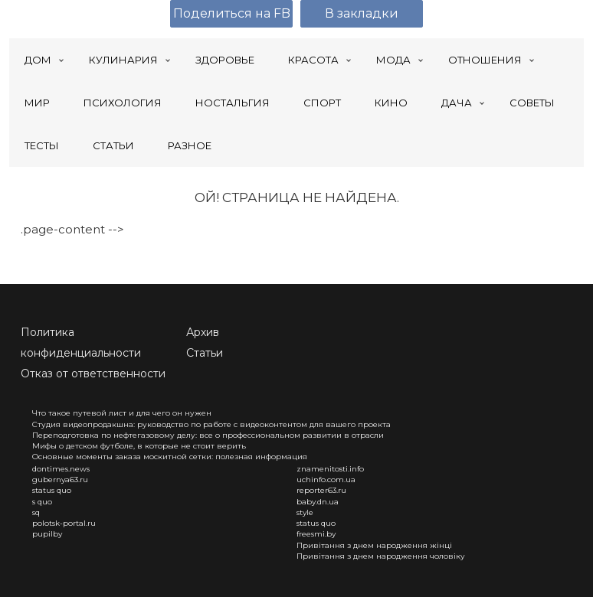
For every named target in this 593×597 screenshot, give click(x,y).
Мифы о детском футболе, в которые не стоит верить (139, 446)
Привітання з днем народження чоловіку (380, 556)
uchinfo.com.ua (325, 479)
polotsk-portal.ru (64, 523)
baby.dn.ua (317, 502)
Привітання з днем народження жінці (374, 545)
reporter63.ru (321, 490)
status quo (51, 490)
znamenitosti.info (330, 469)
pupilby (47, 534)
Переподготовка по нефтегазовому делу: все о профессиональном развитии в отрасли (208, 435)
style (304, 512)
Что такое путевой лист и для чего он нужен (121, 413)
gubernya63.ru (60, 479)
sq (36, 512)
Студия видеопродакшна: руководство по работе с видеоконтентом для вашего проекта (211, 424)
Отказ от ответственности (93, 373)
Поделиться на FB (231, 13)
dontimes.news (61, 469)
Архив (202, 332)
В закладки (361, 13)
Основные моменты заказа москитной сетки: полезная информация (169, 457)
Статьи (204, 353)
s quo (42, 502)
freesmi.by (316, 534)
